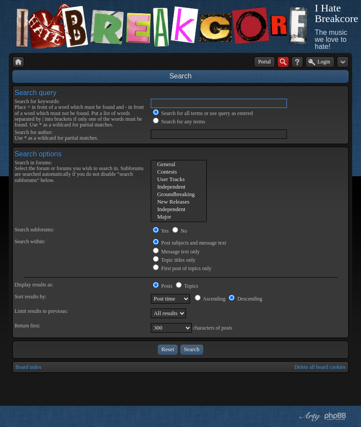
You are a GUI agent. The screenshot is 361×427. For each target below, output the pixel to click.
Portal (264, 62)
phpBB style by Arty (309, 416)
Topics (187, 286)
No (179, 231)
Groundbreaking (178, 194)
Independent (178, 187)
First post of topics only (182, 268)
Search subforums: (34, 229)
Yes (161, 231)
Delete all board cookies (320, 367)
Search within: (30, 241)
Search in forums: (33, 163)
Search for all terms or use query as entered (203, 113)
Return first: (27, 326)
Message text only (176, 252)
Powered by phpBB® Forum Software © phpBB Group (335, 416)
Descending (245, 299)
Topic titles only (174, 260)
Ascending (210, 299)
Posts (162, 286)
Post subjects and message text (189, 243)
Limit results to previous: (41, 311)
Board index (28, 367)
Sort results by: (31, 296)
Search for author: (34, 132)
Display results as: (34, 285)
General (178, 164)
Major (178, 217)
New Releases (178, 202)
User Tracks (178, 179)
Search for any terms (179, 122)
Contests (178, 172)
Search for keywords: (37, 101)
